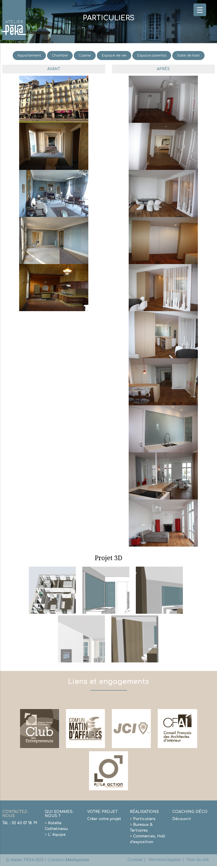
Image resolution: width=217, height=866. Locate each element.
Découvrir (181, 819)
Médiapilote (77, 860)
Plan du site (198, 860)
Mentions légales (165, 860)
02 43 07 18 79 (24, 823)
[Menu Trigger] (199, 9)
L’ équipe (55, 835)
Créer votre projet (104, 819)
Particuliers (142, 819)
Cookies (135, 860)
